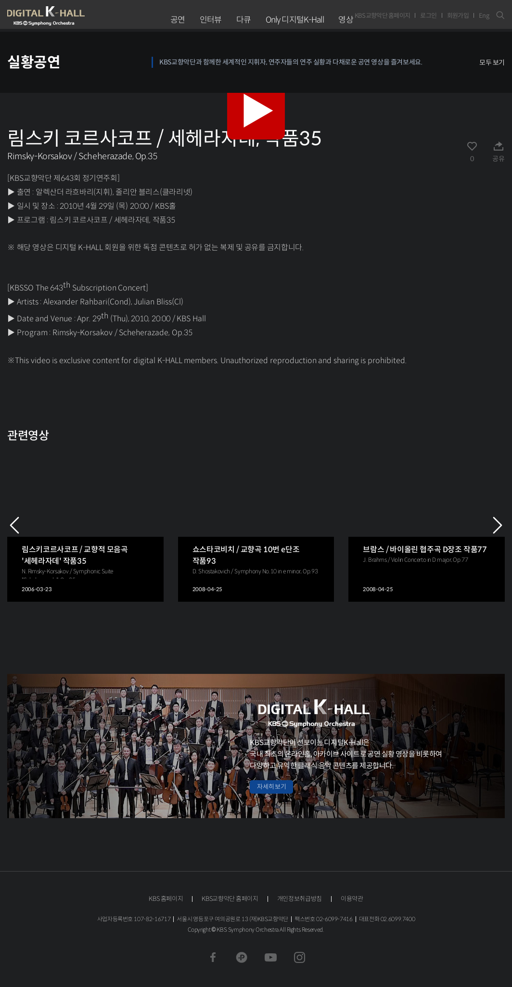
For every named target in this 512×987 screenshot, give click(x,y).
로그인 (428, 16)
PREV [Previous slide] (14, 525)
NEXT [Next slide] (497, 525)
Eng (484, 16)
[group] (85, 525)
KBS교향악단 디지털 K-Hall (68, 15)
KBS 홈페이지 (166, 899)
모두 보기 (492, 62)
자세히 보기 (271, 787)
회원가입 (458, 16)
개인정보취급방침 (299, 899)
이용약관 (352, 899)
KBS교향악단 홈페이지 (382, 16)
